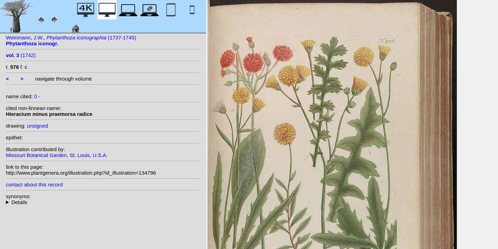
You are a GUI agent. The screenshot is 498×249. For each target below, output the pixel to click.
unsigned (37, 126)
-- (103, 202)
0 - (37, 96)
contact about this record (34, 184)
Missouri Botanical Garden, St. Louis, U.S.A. (57, 155)
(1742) (21, 55)
